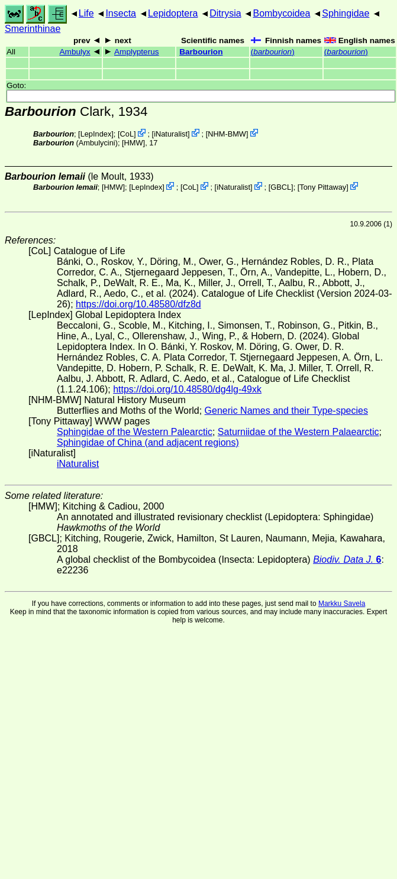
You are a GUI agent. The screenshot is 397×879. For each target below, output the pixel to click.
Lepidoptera (173, 13)
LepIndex (96, 133)
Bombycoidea (281, 13)
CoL (127, 133)
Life (86, 13)
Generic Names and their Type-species (286, 411)
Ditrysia (225, 13)
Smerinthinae (32, 29)
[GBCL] (281, 187)
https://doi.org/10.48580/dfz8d (138, 304)
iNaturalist (171, 133)
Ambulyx (75, 51)
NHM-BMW (227, 133)
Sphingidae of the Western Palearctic (134, 432)
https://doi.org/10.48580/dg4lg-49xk (187, 389)
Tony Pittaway (322, 187)
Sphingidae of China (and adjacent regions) (148, 442)
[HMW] (133, 142)
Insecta (120, 13)
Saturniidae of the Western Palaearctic (298, 432)
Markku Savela (341, 603)
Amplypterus (136, 51)
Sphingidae (345, 13)
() (273, 51)
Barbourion (200, 51)
